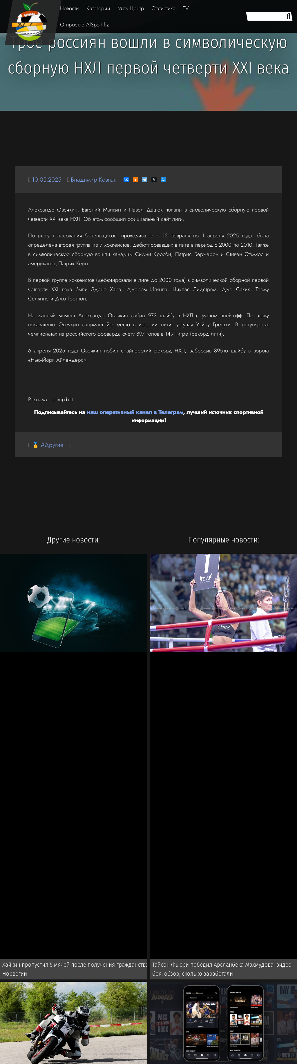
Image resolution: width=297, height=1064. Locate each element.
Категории (98, 8)
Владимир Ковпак (95, 179)
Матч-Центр (130, 8)
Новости (69, 8)
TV (186, 8)
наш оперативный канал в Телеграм (135, 412)
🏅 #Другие (48, 444)
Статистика (163, 8)
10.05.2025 (47, 179)
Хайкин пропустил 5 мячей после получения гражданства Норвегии (73, 969)
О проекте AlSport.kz (84, 24)
